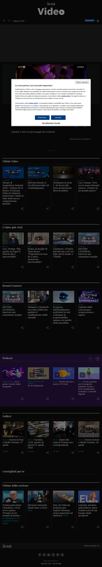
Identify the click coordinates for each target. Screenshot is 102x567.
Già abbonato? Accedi (51, 123)
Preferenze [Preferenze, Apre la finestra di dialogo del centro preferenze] (42, 117)
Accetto (58, 117)
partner (17, 105)
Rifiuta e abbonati (82, 82)
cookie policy (66, 96)
